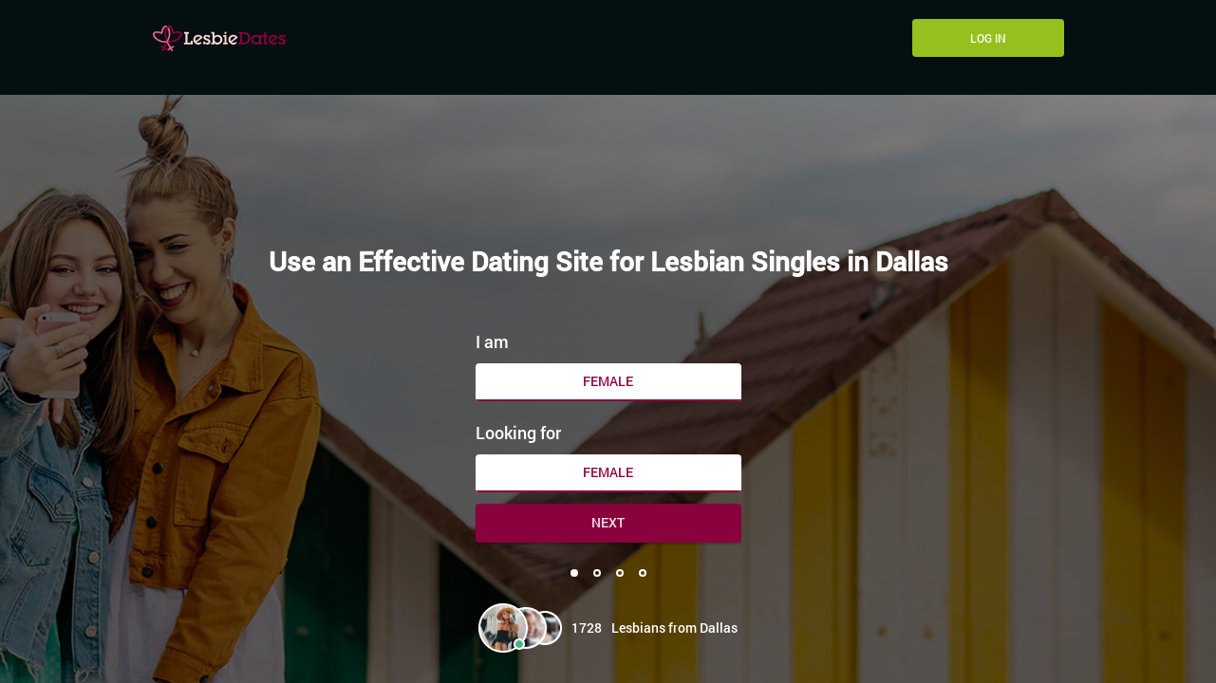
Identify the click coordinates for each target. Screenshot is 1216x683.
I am (492, 341)
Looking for (518, 432)
